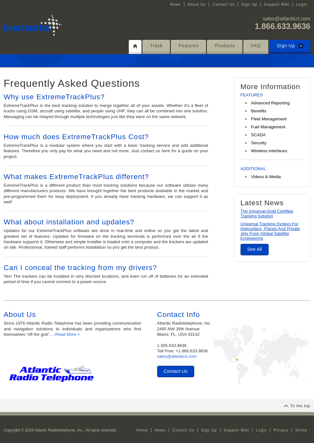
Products (225, 45)
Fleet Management (269, 118)
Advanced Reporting (270, 103)
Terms (301, 430)
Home (142, 430)
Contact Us (223, 4)
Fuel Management (268, 126)
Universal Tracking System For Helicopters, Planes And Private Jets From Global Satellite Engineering (270, 231)
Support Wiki (276, 4)
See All (254, 249)
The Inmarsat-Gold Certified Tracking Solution (267, 213)
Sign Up (249, 4)
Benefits (258, 111)
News (175, 4)
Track (156, 45)
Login (301, 4)
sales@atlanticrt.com (286, 18)
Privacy (280, 430)
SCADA (258, 134)
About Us (197, 4)
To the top (297, 406)
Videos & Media (266, 176)
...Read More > (66, 334)
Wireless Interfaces (269, 150)
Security (258, 142)
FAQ (256, 45)
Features (189, 45)
